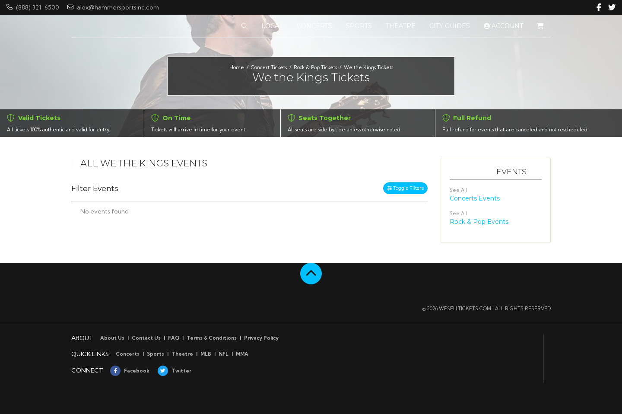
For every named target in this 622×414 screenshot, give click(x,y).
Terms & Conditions (212, 338)
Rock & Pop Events (479, 222)
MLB (205, 354)
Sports (155, 354)
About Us (112, 338)
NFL (223, 354)
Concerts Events (475, 198)
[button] (244, 26)
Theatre (182, 354)
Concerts (128, 354)
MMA (242, 354)
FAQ (173, 338)
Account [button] (503, 26)
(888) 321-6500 (32, 7)
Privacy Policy (261, 338)
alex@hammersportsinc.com (113, 7)
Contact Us (146, 338)
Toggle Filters (405, 188)
